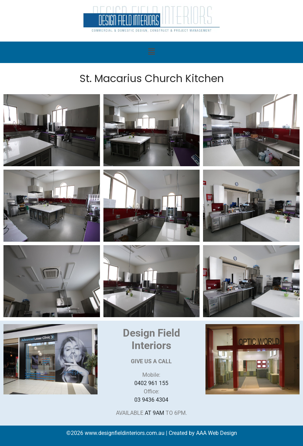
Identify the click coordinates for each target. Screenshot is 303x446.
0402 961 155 (151, 383)
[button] (151, 52)
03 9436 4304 (151, 399)
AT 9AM (154, 413)
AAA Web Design (216, 433)
